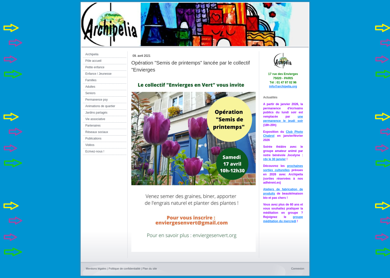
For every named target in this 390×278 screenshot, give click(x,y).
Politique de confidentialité (125, 268)
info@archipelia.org (283, 86)
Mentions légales (96, 268)
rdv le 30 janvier (274, 159)
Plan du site (150, 268)
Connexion (297, 268)
